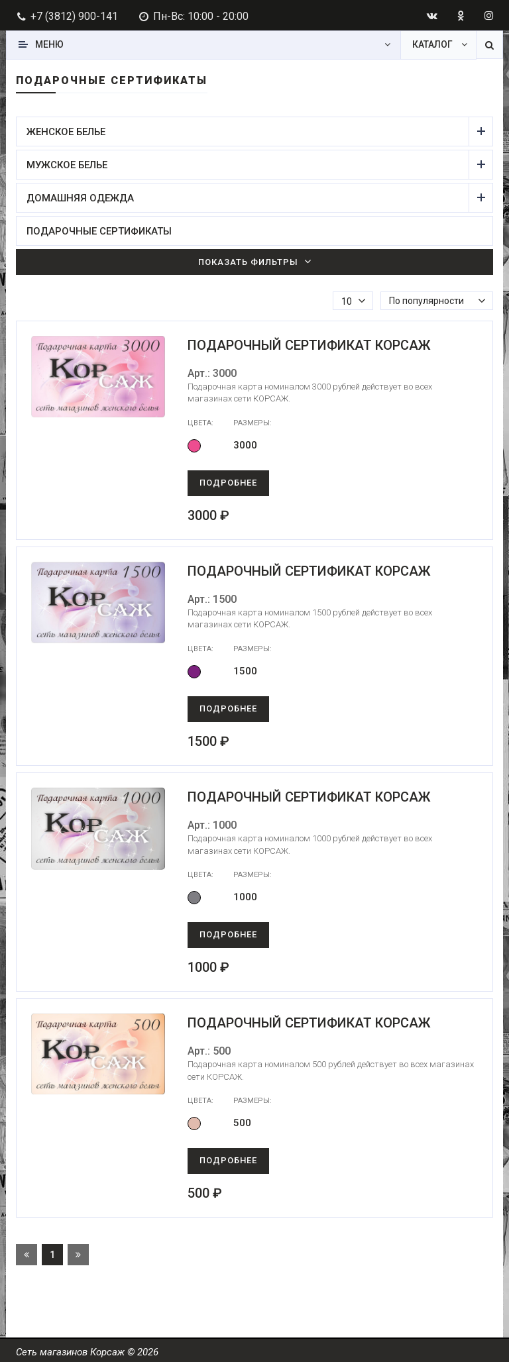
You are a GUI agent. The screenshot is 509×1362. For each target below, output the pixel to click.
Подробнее (228, 483)
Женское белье (248, 131)
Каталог (432, 44)
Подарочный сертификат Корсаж (309, 345)
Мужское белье (248, 164)
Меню (49, 44)
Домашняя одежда (248, 197)
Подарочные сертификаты (99, 231)
